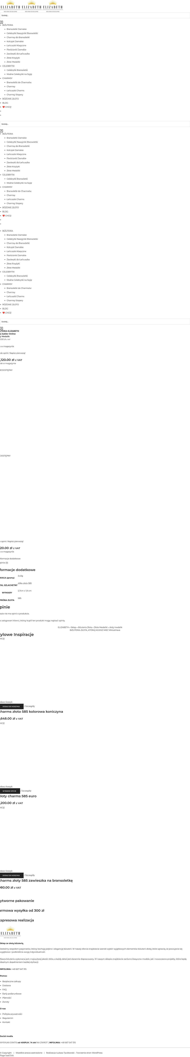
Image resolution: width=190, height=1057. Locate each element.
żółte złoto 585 (25, 583)
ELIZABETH (63, 627)
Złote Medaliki (101, 627)
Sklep (73, 627)
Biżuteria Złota (85, 627)
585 (19, 598)
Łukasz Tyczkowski (65, 1053)
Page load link (7, 1055)
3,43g (20, 576)
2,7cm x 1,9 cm (25, 591)
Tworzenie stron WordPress (89, 1053)
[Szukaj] (1, 22)
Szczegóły (30, 706)
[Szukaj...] (95, 15)
